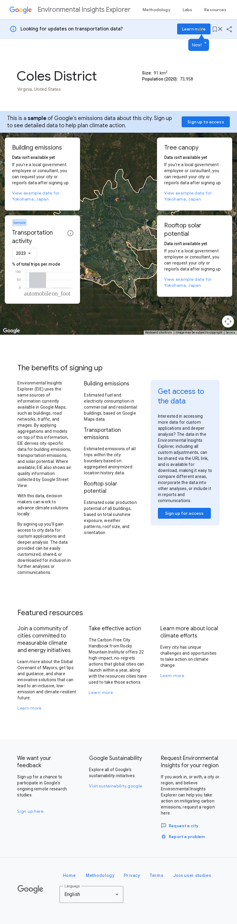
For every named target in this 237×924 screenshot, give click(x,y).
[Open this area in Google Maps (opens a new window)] (11, 331)
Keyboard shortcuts (158, 332)
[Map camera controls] (228, 321)
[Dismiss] (205, 43)
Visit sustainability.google (115, 786)
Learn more (29, 708)
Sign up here (30, 811)
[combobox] (24, 253)
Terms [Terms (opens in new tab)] (230, 332)
